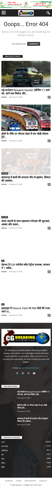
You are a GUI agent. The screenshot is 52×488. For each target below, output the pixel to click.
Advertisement (30, 481)
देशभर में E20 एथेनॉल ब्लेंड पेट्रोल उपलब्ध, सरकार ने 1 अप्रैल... (25, 266)
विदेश (3, 463)
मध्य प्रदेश (4, 130)
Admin (4, 97)
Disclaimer (9, 481)
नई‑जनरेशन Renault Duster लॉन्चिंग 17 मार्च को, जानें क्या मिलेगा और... (25, 91)
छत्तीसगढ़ (4, 450)
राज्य (3, 442)
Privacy (19, 481)
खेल (2, 459)
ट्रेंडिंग (3, 467)
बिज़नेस (4, 86)
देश (3, 261)
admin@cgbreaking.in (31, 368)
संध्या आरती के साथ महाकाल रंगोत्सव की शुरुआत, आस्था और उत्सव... (25, 222)
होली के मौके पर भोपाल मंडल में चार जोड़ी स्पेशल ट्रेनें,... (24, 135)
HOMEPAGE (33, 44)
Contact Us (43, 481)
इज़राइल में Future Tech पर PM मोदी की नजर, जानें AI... (25, 309)
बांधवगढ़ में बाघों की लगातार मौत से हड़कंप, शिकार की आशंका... (25, 178)
